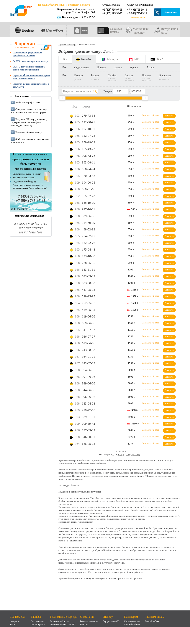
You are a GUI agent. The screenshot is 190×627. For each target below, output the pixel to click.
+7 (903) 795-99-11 (136, 13)
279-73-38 (88, 115)
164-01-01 (88, 356)
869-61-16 (88, 189)
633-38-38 (88, 283)
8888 (33, 232)
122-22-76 (88, 243)
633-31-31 (88, 269)
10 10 (31, 223)
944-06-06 (88, 390)
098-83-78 (88, 156)
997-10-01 (88, 209)
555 (38, 223)
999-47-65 (88, 410)
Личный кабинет (132, 624)
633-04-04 (88, 403)
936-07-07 (88, 336)
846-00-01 (88, 437)
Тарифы (36, 616)
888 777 (23, 232)
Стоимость (134, 106)
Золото (13, 624)
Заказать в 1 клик (150, 115)
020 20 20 (19, 223)
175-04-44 (88, 249)
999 (40, 232)
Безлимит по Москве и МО (63, 624)
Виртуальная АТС (111, 621)
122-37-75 (88, 135)
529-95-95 (88, 296)
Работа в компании (89, 621)
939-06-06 (88, 383)
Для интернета (38, 624)
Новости (84, 624)
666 (45, 223)
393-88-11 (88, 162)
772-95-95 (88, 303)
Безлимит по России (59, 621)
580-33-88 (88, 176)
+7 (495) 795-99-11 (136, 9)
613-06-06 (88, 343)
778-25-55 (88, 263)
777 (21, 228)
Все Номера (17, 616)
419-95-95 (88, 310)
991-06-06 (88, 377)
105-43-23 (88, 149)
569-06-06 (88, 323)
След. (129, 454)
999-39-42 (88, 423)
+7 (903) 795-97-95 (112, 13)
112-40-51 (88, 129)
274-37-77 (88, 236)
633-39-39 (88, 276)
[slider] (62, 98)
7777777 (37, 228)
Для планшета (37, 621)
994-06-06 (88, 370)
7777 (28, 228)
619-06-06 (88, 316)
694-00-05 (88, 182)
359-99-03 (88, 142)
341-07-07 (88, 330)
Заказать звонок (138, 17)
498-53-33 (88, 229)
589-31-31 (88, 417)
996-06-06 (88, 397)
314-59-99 (88, 222)
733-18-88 (88, 256)
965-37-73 (88, 196)
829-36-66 (88, 216)
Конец (136, 454)
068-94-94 (88, 169)
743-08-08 (88, 350)
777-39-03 (88, 430)
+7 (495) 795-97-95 (112, 9)
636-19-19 (88, 202)
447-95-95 (88, 289)
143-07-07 (88, 363)
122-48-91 (88, 122)
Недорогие (15, 621)
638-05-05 (88, 443)
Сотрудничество (132, 621)
